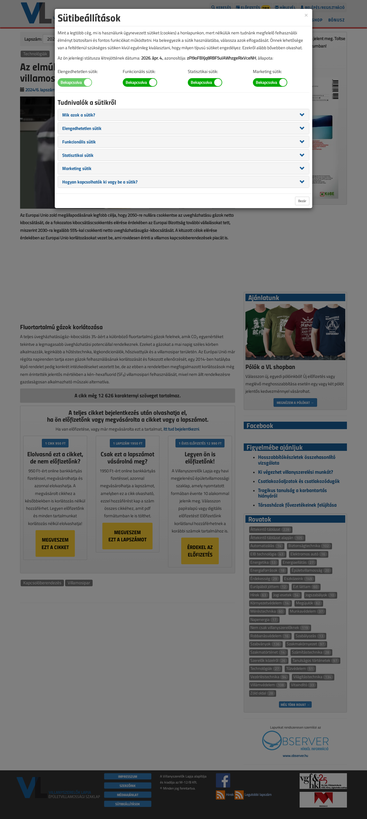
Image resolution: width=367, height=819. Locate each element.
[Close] (306, 15)
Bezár (302, 200)
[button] (78, 114)
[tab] (183, 115)
